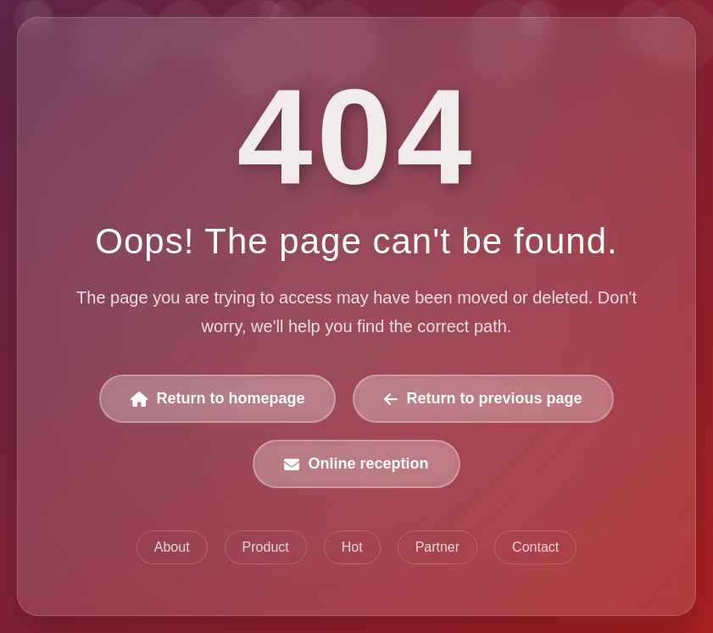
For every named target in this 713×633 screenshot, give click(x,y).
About (172, 547)
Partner (437, 547)
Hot (352, 547)
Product (265, 547)
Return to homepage (217, 398)
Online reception (356, 463)
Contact (535, 547)
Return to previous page (483, 398)
